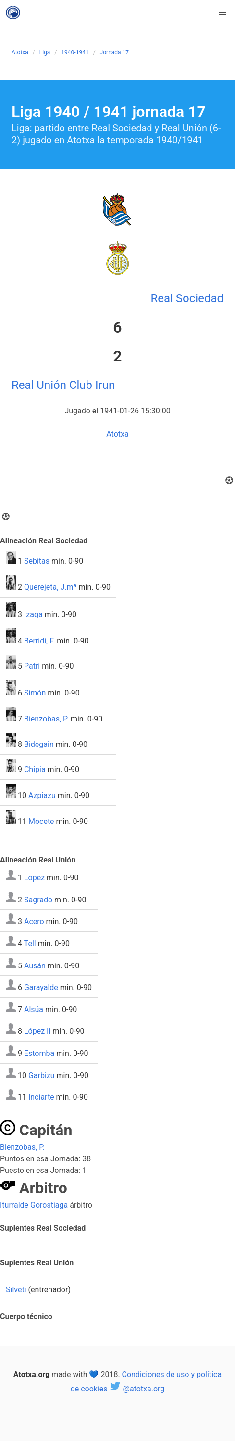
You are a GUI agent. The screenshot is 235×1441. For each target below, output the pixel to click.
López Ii (37, 1031)
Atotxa (20, 52)
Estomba (39, 1053)
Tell (30, 943)
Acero (34, 921)
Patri (32, 665)
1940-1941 (74, 52)
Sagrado (38, 899)
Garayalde (41, 987)
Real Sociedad (186, 298)
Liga (44, 52)
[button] (222, 12)
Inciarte (41, 1097)
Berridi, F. (39, 640)
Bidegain (39, 744)
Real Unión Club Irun (63, 385)
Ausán (35, 965)
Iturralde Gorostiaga (34, 1204)
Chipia (35, 769)
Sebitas (36, 561)
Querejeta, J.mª (50, 587)
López (34, 877)
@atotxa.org (137, 1388)
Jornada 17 (114, 52)
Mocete (41, 821)
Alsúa (33, 1009)
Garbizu (41, 1075)
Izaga (33, 613)
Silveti (16, 1289)
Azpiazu (42, 795)
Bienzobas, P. (46, 718)
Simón (35, 692)
